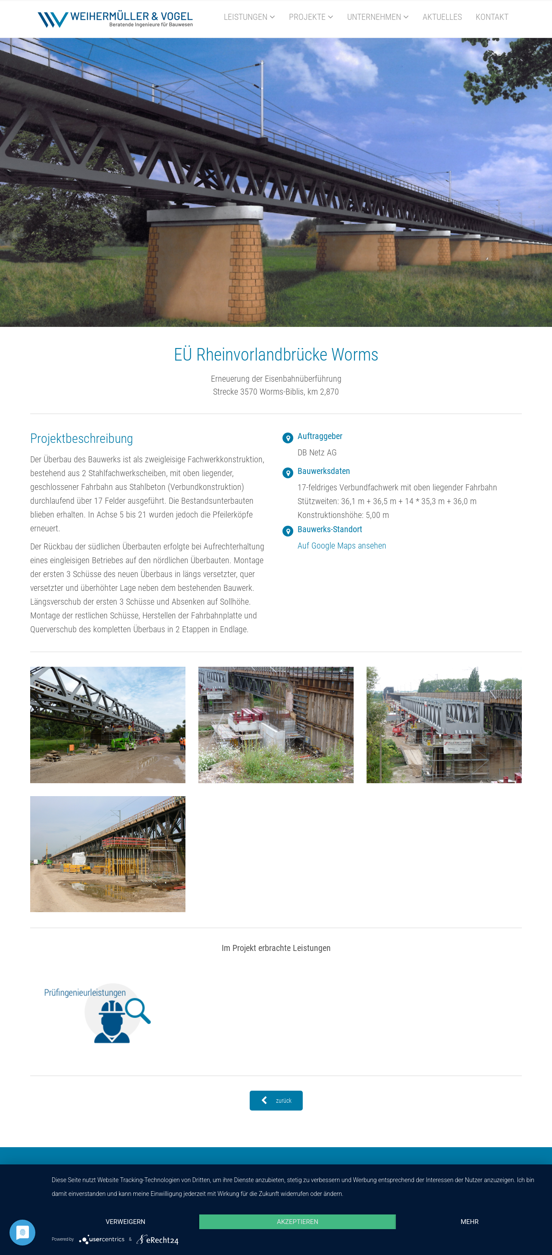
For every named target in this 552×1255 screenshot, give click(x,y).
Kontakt (492, 17)
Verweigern (125, 1222)
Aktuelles (442, 17)
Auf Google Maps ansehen (342, 545)
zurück (276, 1100)
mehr (470, 1222)
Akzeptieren (297, 1222)
